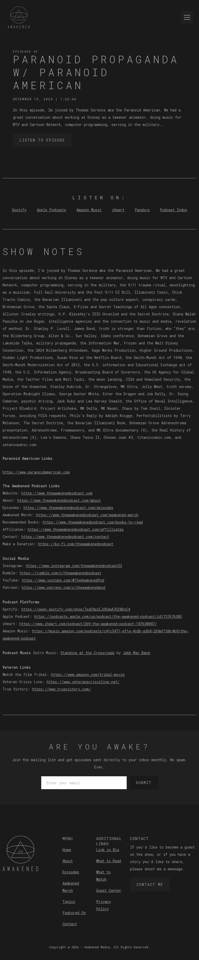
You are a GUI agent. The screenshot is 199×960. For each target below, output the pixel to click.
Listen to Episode (42, 140)
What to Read (108, 860)
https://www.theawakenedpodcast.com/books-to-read (93, 522)
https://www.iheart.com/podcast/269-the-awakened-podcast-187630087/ (88, 623)
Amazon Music (89, 209)
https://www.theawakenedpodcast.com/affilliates (76, 529)
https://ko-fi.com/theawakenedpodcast (75, 543)
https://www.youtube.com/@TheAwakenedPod (63, 580)
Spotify (19, 209)
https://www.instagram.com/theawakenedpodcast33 (74, 565)
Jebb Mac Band (136, 652)
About (67, 860)
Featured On (74, 912)
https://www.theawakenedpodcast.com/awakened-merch (87, 514)
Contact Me (150, 884)
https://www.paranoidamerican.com (36, 472)
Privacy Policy (103, 905)
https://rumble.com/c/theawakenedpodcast (60, 572)
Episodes (70, 872)
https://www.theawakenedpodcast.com (57, 493)
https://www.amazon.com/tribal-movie (88, 674)
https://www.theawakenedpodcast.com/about (59, 500)
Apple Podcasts (51, 209)
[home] (19, 17)
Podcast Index (173, 209)
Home (66, 849)
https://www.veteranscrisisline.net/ (83, 681)
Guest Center (108, 890)
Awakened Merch (70, 887)
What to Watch (103, 876)
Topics (68, 901)
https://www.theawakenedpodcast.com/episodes (68, 507)
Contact (69, 923)
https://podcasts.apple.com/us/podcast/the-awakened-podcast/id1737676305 (108, 616)
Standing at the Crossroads (88, 652)
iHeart (118, 209)
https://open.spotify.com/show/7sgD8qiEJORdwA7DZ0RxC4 (76, 609)
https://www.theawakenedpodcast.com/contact (65, 536)
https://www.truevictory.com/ (61, 689)
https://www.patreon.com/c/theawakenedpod (63, 587)
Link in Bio (107, 849)
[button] (186, 17)
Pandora (142, 209)
